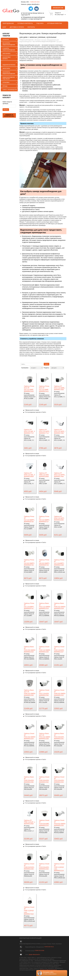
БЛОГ (4, 27)
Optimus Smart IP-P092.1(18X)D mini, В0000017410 (29, 910)
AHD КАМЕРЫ (6, 53)
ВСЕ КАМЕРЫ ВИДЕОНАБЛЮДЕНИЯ (9, 43)
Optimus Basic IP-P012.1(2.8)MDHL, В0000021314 (45, 605)
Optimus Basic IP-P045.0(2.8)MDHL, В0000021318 (60, 605)
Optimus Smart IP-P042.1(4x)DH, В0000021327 (59, 649)
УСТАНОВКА (6, 82)
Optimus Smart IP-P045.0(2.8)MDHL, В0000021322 (60, 692)
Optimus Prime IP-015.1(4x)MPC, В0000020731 (29, 605)
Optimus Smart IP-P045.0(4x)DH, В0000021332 (44, 779)
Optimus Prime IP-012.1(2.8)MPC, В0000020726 (29, 519)
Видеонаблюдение (27, 40)
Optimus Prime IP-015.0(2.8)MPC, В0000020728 (29, 562)
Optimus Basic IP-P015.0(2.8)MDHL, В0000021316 (30, 649)
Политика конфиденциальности (48, 970)
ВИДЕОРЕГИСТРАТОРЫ (9, 65)
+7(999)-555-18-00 (39, 950)
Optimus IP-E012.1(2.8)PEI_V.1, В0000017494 (61, 474)
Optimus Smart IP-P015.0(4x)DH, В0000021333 (59, 779)
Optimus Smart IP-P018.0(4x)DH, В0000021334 (44, 866)
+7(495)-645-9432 (34, 2)
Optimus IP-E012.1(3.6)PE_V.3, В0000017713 (46, 431)
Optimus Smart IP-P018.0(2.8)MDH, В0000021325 (60, 822)
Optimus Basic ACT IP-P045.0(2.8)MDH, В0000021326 (30, 692)
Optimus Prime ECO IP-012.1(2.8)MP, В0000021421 (44, 388)
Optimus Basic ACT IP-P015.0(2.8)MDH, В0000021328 (45, 736)
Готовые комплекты (25, 23)
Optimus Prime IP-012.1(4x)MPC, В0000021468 (59, 562)
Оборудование (8, 23)
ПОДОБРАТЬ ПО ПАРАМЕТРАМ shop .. (9, 115)
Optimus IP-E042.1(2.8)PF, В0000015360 (59, 518)
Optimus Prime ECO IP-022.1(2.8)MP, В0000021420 (29, 388)
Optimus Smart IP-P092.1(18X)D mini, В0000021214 (59, 867)
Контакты (31, 27)
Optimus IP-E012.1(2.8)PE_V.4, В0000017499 (61, 431)
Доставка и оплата (17, 27)
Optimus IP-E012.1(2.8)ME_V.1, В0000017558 (61, 387)
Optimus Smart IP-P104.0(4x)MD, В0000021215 (44, 822)
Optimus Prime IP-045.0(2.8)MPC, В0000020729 (44, 562)
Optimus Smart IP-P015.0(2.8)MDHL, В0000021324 (30, 736)
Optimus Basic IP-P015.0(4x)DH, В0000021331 (59, 736)
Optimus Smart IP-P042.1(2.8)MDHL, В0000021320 (45, 649)
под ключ (40, 23)
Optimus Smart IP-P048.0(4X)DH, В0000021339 (29, 866)
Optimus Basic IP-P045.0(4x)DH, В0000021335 (29, 779)
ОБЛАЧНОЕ (6, 39)
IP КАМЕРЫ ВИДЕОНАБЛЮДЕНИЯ (9, 49)
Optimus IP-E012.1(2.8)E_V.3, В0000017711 (30, 431)
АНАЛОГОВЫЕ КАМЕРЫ (7, 58)
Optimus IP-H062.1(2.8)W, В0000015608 (44, 474)
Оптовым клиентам (54, 23)
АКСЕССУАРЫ (6, 68)
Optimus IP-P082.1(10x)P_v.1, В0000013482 (30, 822)
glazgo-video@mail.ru (33, 4)
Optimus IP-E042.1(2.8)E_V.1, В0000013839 (30, 474)
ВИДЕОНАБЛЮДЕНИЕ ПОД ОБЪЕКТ (9, 78)
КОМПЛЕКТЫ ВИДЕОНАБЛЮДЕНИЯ (9, 72)
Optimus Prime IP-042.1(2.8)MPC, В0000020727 (44, 519)
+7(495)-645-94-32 (49, 947)
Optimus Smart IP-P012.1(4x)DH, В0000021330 (44, 692)
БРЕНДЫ (5, 86)
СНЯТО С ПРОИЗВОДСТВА (10, 89)
